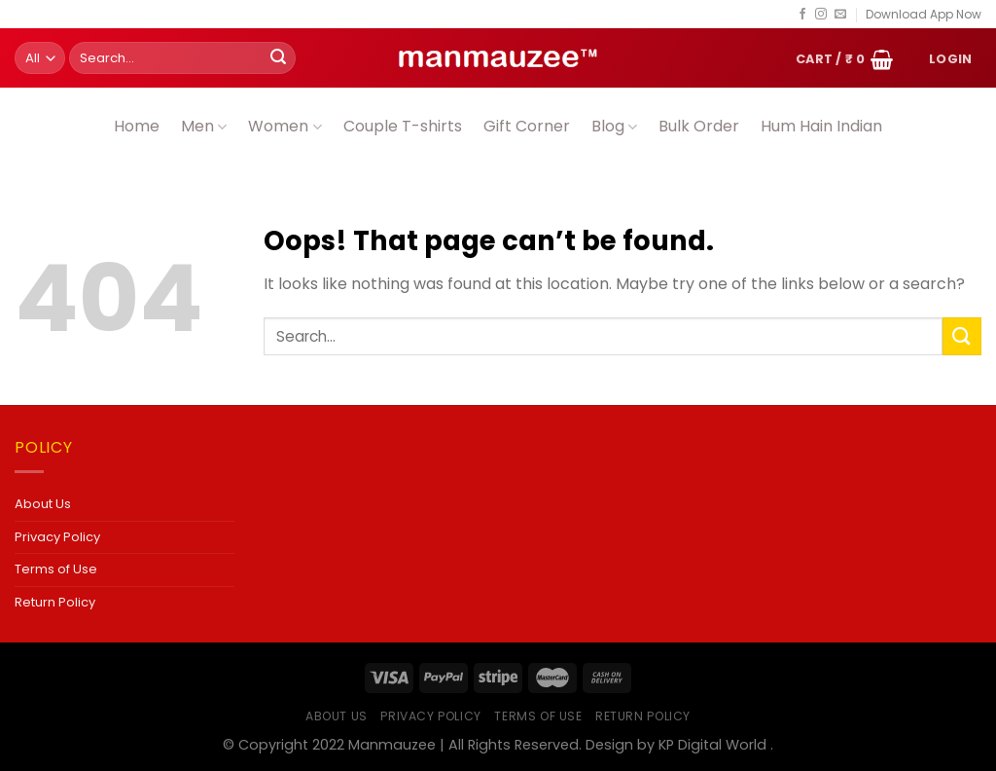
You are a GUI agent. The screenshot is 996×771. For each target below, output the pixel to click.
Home (137, 126)
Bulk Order (698, 126)
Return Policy (55, 602)
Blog (614, 126)
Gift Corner (526, 126)
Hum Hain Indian (821, 126)
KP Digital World (712, 744)
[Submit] (278, 58)
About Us (43, 504)
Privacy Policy (57, 537)
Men (204, 126)
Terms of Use (56, 569)
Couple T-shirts (402, 126)
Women (284, 126)
